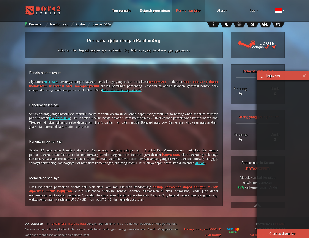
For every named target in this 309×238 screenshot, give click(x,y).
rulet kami (51, 82)
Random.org (59, 24)
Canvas (101, 23)
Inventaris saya (59, 118)
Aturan (222, 11)
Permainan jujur (188, 11)
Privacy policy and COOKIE (202, 229)
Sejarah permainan (155, 11)
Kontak (80, 24)
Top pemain (121, 11)
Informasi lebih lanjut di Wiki (121, 90)
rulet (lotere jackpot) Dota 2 (68, 224)
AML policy (213, 235)
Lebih (260, 11)
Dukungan (36, 24)
